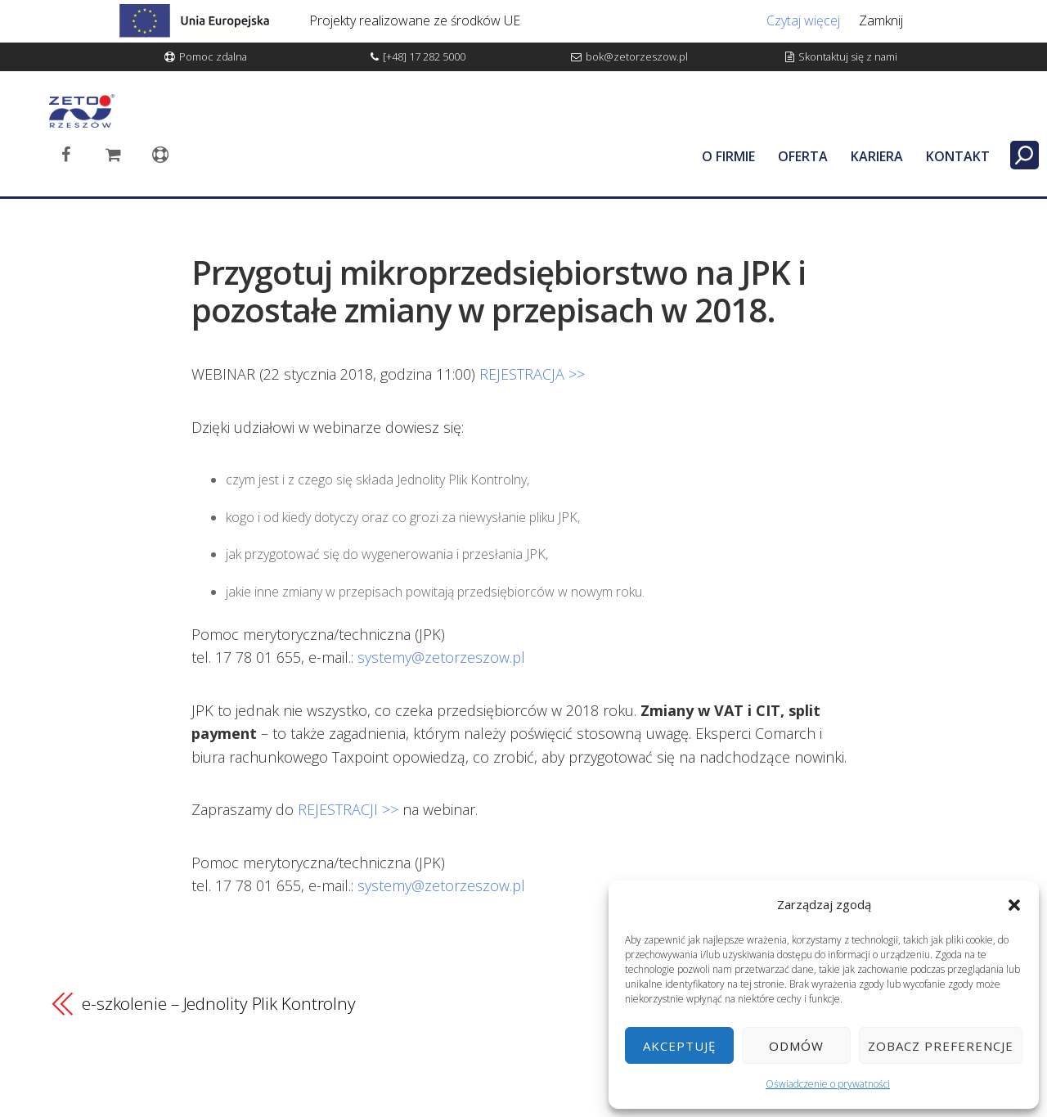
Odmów (796, 1046)
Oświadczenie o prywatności (828, 1084)
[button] (1014, 905)
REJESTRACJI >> (348, 809)
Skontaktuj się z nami (847, 56)
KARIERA (877, 156)
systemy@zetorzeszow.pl (441, 657)
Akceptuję (679, 1046)
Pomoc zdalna (213, 56)
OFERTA (803, 156)
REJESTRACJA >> (532, 374)
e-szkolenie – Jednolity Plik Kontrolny (219, 1003)
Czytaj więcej (803, 20)
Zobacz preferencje (940, 1046)
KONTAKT (958, 156)
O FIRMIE (728, 156)
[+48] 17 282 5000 (424, 56)
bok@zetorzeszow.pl (637, 56)
